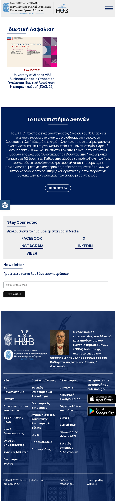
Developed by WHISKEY (95, 482)
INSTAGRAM (31, 245)
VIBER (32, 253)
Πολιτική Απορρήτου (67, 482)
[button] (5, 205)
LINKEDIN (84, 245)
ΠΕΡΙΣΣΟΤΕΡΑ (58, 188)
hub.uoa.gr (95, 389)
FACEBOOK (32, 238)
